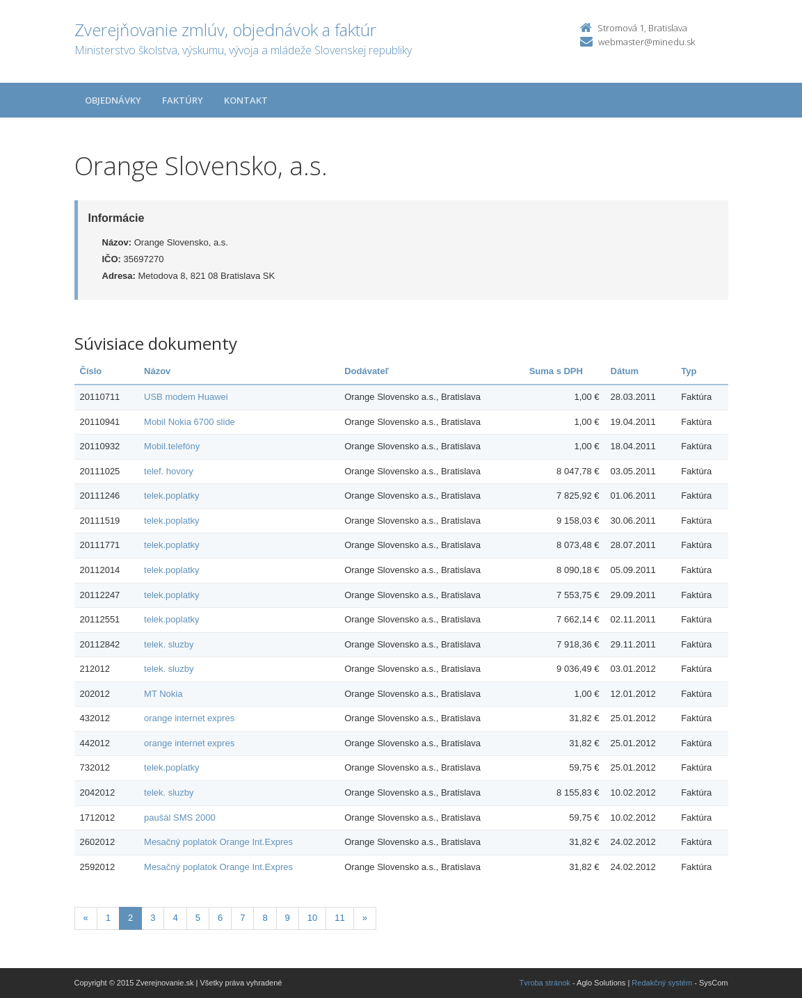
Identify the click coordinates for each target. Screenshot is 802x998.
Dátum (625, 371)
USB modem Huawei (186, 397)
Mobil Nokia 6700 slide (189, 422)
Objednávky (113, 100)
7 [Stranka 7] (242, 917)
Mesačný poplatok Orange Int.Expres (218, 842)
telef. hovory (168, 471)
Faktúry (182, 100)
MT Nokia (163, 694)
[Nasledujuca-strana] (364, 918)
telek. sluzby (169, 644)
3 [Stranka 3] (152, 917)
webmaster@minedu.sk (646, 41)
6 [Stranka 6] (220, 917)
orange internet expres (189, 718)
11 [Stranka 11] (339, 917)
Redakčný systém (662, 983)
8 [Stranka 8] (264, 917)
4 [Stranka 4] (175, 917)
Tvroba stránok (545, 983)
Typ (688, 371)
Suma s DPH (556, 371)
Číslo (91, 371)
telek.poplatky (172, 495)
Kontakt (246, 100)
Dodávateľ (366, 371)
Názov (157, 371)
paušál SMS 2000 (180, 817)
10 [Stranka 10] (312, 917)
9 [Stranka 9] (287, 917)
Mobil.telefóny (172, 446)
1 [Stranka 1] (108, 917)
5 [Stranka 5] (197, 917)
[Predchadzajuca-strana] (85, 918)
